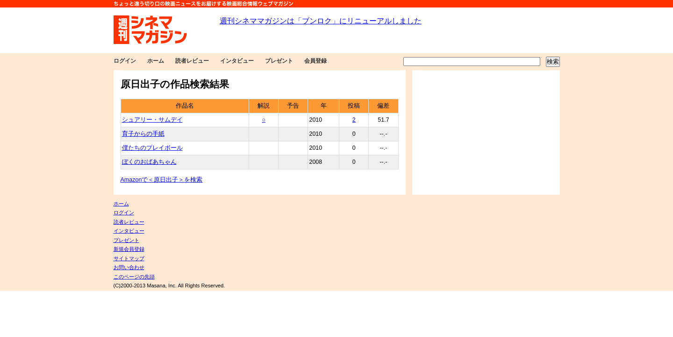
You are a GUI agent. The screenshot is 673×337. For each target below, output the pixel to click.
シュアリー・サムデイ (152, 120)
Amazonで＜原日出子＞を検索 (162, 179)
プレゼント (279, 61)
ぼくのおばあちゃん (149, 162)
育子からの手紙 (143, 134)
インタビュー (237, 61)
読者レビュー (192, 61)
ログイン (125, 61)
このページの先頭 (134, 276)
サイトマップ (129, 258)
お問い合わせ (129, 267)
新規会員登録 (129, 249)
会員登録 (315, 61)
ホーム (155, 61)
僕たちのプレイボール (152, 148)
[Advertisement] (486, 132)
